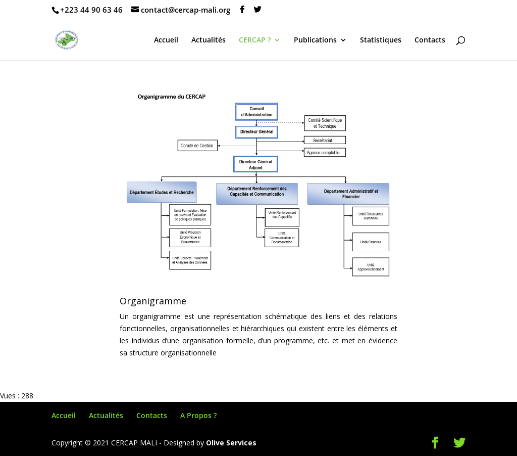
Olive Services (231, 442)
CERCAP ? (255, 40)
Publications (315, 40)
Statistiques (380, 40)
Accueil (166, 40)
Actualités (208, 40)
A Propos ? (198, 415)
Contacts (430, 40)
